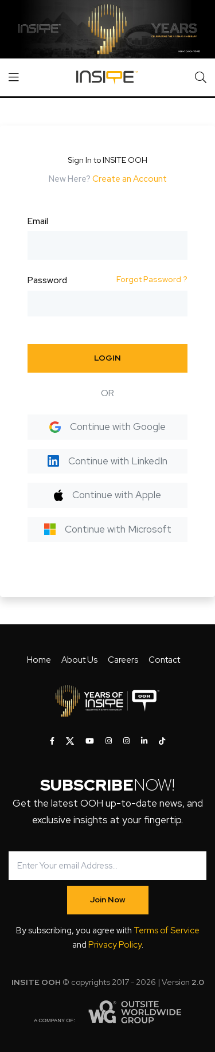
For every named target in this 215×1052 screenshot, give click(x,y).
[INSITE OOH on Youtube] (89, 741)
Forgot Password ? (151, 279)
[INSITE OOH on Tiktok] (162, 741)
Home (39, 660)
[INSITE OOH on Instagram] (108, 741)
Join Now (108, 899)
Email (38, 221)
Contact (164, 660)
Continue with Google (107, 426)
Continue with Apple (107, 494)
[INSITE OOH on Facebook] (52, 741)
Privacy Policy (115, 945)
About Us (79, 660)
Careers (123, 660)
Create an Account (129, 179)
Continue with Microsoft (107, 529)
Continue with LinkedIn (107, 461)
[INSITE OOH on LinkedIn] (144, 741)
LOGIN (107, 358)
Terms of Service (167, 930)
